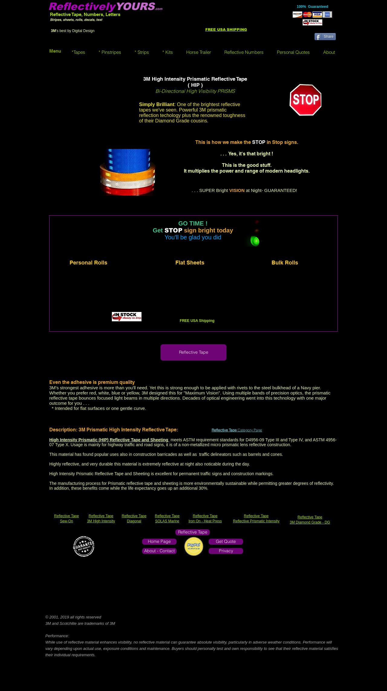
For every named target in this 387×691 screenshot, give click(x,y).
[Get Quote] (226, 542)
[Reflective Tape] (193, 352)
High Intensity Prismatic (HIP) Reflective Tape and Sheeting (109, 439)
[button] (78, 52)
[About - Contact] (159, 551)
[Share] (325, 36)
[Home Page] (159, 542)
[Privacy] (226, 551)
